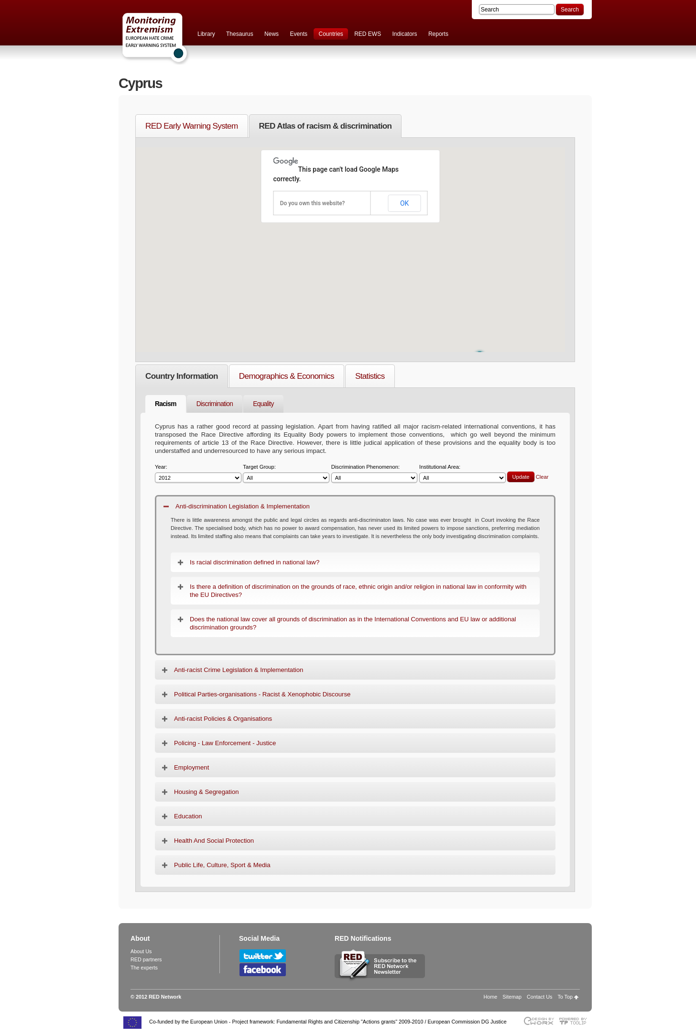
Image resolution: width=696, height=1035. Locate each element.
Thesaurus (239, 34)
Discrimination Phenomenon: (374, 473)
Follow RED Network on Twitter (262, 955)
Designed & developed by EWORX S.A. (538, 1020)
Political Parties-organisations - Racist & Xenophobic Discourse (262, 694)
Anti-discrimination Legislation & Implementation (242, 506)
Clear (542, 477)
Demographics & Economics (286, 376)
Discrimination (214, 403)
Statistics (370, 376)
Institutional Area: (462, 473)
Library (206, 34)
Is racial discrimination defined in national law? (254, 562)
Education (188, 816)
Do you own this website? (312, 203)
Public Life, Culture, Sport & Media (222, 865)
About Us (141, 951)
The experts (144, 967)
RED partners (146, 959)
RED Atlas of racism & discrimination (325, 126)
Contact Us (539, 997)
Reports (438, 34)
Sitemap (512, 997)
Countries (330, 34)
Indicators (404, 34)
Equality (263, 403)
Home (491, 997)
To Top (565, 997)
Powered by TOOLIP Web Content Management (575, 1020)
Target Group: (286, 473)
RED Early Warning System (191, 126)
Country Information (181, 376)
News (271, 34)
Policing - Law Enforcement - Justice (225, 743)
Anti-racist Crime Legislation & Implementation (238, 669)
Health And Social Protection (214, 840)
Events (298, 34)
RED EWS (367, 34)
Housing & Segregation (206, 791)
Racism (165, 403)
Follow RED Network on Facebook (262, 969)
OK (404, 203)
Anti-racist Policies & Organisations (223, 718)
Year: (198, 473)
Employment (191, 767)
